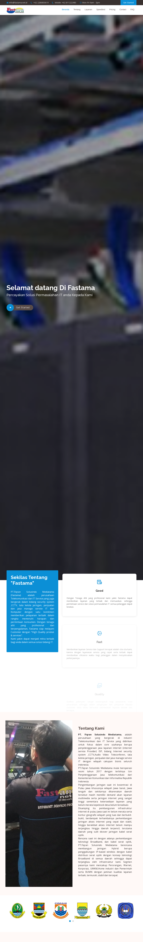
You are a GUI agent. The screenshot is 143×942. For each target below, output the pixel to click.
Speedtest (100, 9)
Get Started (128, 2)
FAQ (132, 9)
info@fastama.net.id (18, 2)
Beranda (65, 9)
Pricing (112, 9)
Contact (123, 9)
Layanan (88, 9)
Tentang (76, 9)
